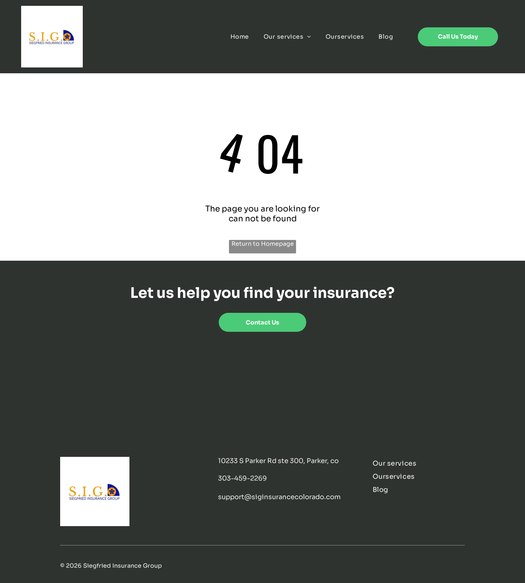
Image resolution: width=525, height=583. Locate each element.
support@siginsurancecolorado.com (279, 497)
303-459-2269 (242, 478)
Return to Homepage (263, 244)
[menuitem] (239, 36)
